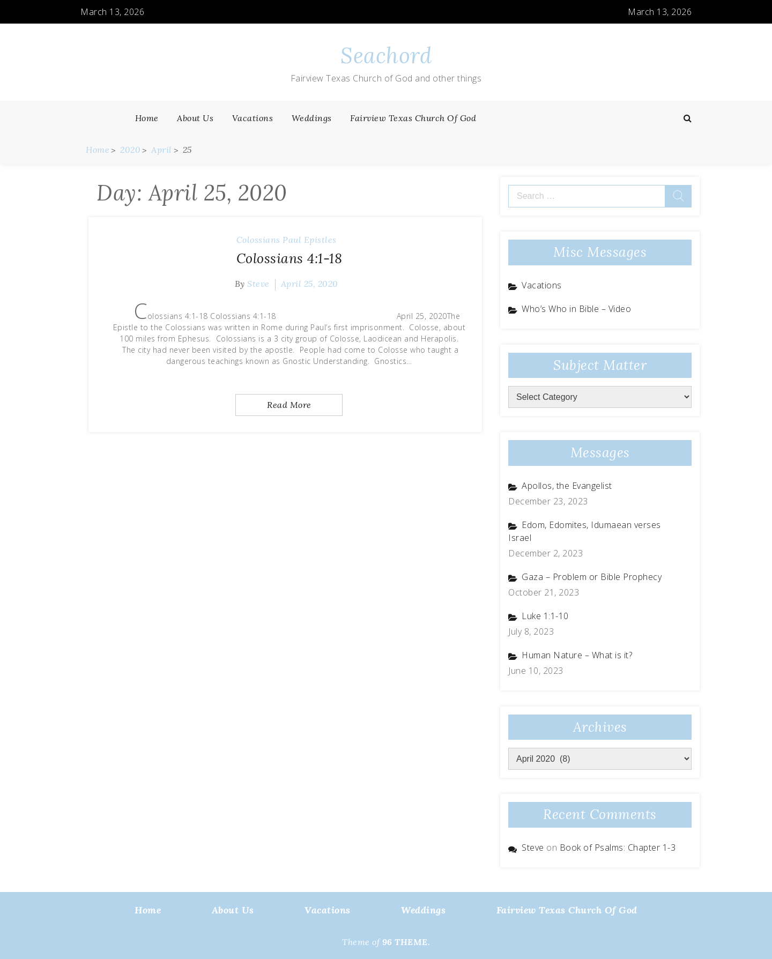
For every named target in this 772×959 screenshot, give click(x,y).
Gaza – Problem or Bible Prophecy (592, 577)
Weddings (312, 118)
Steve (258, 283)
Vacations (252, 118)
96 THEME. (406, 941)
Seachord (386, 55)
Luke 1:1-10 (545, 616)
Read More (289, 404)
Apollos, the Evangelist (567, 486)
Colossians (258, 239)
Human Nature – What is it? (577, 655)
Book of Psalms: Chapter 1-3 (618, 847)
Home (147, 118)
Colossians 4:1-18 (289, 258)
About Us (195, 118)
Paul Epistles (310, 239)
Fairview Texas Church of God (413, 118)
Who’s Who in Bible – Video (576, 309)
